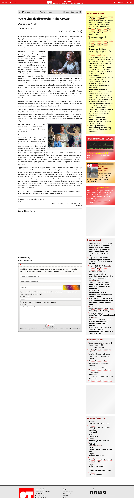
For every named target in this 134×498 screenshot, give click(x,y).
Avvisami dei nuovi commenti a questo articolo (38, 302)
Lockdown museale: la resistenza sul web (32, 200)
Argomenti (65, 495)
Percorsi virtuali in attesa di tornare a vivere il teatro (66, 205)
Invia (50, 326)
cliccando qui (36, 294)
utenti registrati (56, 269)
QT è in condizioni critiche (98, 153)
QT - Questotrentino (96, 347)
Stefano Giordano (28, 28)
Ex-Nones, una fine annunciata (100, 381)
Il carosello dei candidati (98, 361)
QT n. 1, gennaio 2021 (30, 12)
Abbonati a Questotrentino (98, 188)
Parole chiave (66, 493)
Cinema (32, 211)
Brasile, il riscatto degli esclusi (99, 354)
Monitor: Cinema (46, 12)
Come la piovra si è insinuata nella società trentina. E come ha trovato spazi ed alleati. (101, 59)
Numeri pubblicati (67, 491)
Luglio (100, 449)
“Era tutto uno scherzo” (97, 367)
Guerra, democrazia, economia (103, 168)
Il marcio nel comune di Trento (100, 370)
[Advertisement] (50, 234)
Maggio (100, 460)
